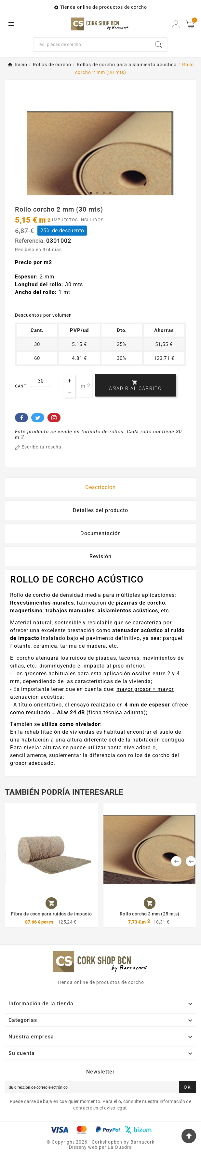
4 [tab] (110, 193)
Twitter (37, 417)
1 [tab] (90, 193)
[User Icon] (176, 24)
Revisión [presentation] (100, 556)
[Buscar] (92, 44)
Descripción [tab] (100, 487)
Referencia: (30, 241)
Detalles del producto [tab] (100, 510)
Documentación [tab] (100, 533)
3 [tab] (103, 193)
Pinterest (53, 417)
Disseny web (83, 1147)
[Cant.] (40, 381)
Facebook (21, 417)
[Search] (158, 44)
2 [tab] (97, 193)
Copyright (64, 1142)
